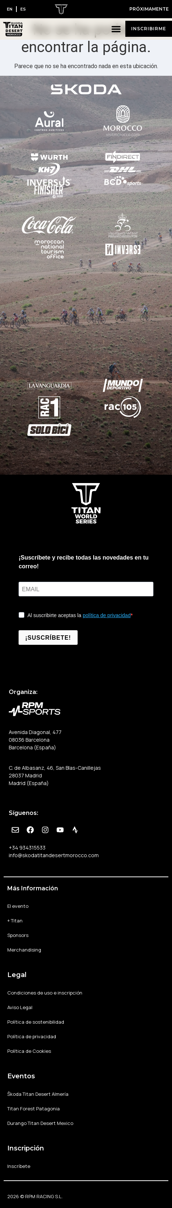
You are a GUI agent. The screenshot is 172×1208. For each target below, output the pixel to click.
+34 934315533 (27, 847)
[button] (116, 28)
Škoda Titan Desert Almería (38, 1094)
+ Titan (15, 920)
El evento (17, 906)
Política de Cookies (29, 1051)
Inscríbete (18, 1166)
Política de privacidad (31, 1036)
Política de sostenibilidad (35, 1022)
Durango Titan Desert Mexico (40, 1123)
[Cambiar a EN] (9, 9)
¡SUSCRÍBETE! (48, 638)
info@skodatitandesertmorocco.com (54, 855)
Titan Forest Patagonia (33, 1108)
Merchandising (24, 949)
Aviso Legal (19, 1007)
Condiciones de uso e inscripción (44, 992)
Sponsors (17, 935)
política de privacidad (107, 615)
